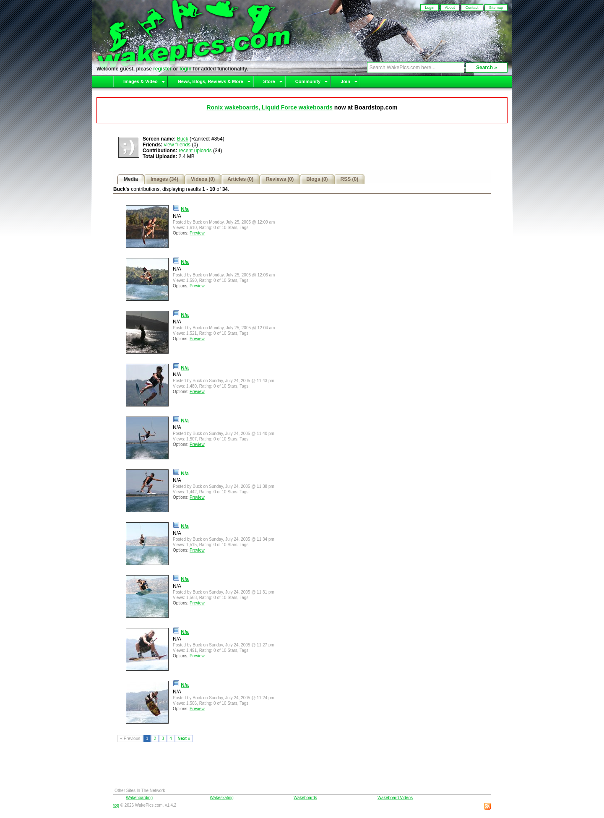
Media (131, 179)
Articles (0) (240, 179)
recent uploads (195, 151)
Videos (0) (203, 179)
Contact (472, 7)
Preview (197, 233)
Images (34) (164, 179)
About (450, 7)
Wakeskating (222, 797)
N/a (185, 209)
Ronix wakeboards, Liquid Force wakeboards (269, 107)
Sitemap (496, 7)
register (162, 69)
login (186, 69)
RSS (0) (350, 179)
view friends (177, 145)
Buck (182, 139)
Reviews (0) (280, 179)
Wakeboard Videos (395, 797)
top (116, 805)
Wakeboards (305, 797)
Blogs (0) (317, 179)
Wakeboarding (139, 797)
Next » (183, 738)
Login (429, 7)
